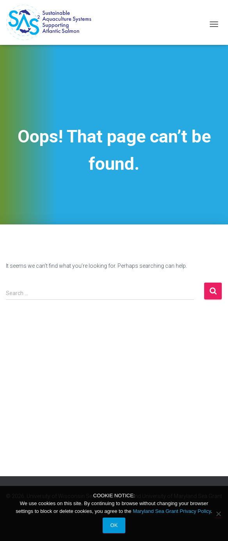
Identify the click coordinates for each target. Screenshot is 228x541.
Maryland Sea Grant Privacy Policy (172, 511)
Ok (114, 525)
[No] (218, 514)
